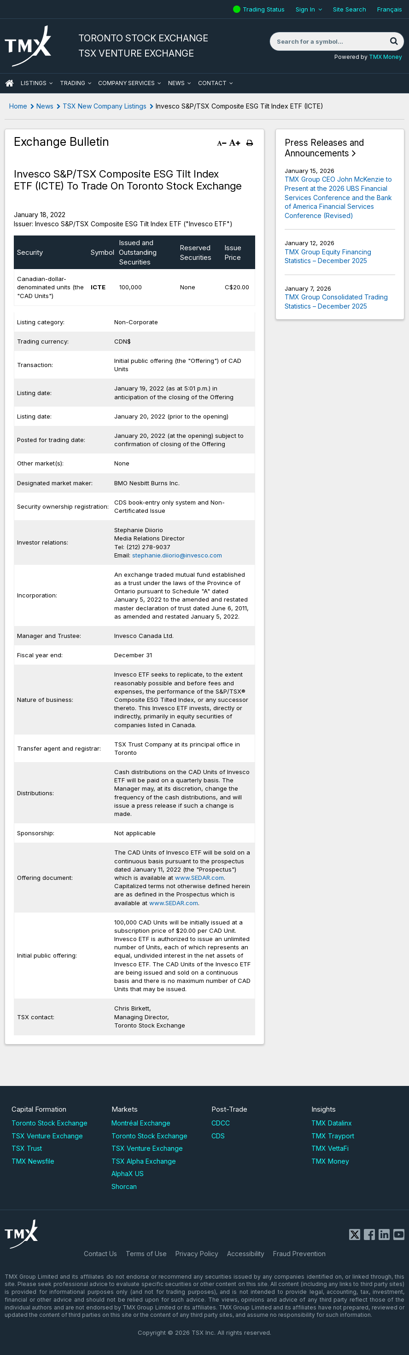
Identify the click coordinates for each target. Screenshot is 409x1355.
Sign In (305, 9)
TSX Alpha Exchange (143, 1161)
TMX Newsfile (33, 1161)
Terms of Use (146, 1253)
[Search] (394, 41)
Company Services (126, 83)
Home (18, 106)
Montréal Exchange (140, 1123)
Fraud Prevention (299, 1253)
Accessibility (245, 1253)
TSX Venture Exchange (47, 1136)
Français (389, 9)
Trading (72, 83)
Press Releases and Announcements (324, 148)
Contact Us (100, 1253)
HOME (9, 83)
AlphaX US (127, 1173)
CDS (218, 1136)
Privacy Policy (196, 1253)
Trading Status (265, 9)
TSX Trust (27, 1148)
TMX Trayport (332, 1136)
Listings (34, 83)
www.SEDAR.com (199, 877)
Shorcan (124, 1186)
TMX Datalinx (331, 1123)
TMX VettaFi (330, 1148)
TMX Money (385, 56)
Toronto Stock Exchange (50, 1123)
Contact (212, 83)
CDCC (220, 1123)
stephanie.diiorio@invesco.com (177, 555)
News (176, 83)
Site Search (349, 9)
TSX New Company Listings (104, 106)
